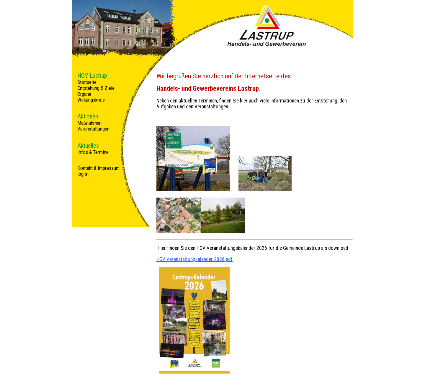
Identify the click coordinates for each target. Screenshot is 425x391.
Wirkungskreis (91, 100)
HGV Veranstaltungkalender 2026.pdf (194, 259)
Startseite (87, 82)
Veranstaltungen (93, 129)
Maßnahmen (89, 123)
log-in (83, 174)
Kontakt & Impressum (98, 168)
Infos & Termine (93, 152)
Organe (84, 94)
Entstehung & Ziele (96, 88)
